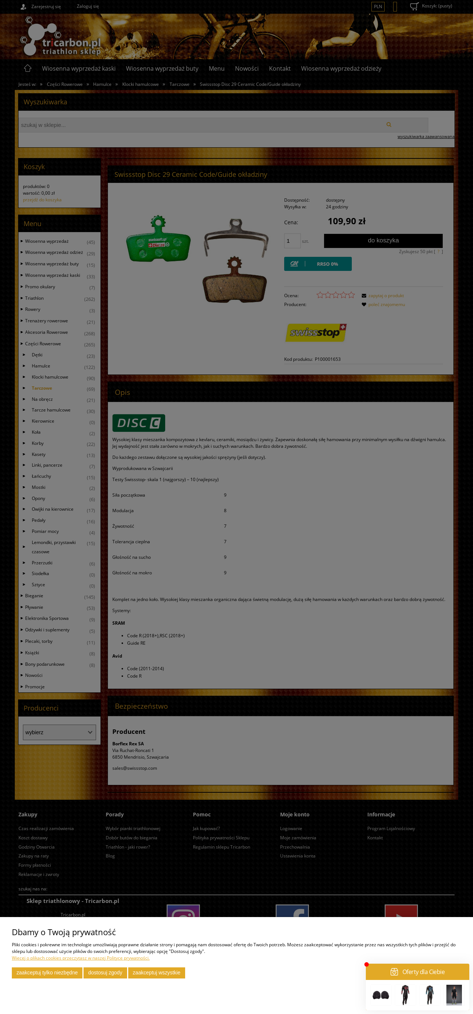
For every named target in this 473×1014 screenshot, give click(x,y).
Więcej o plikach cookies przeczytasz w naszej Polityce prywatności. (81, 958)
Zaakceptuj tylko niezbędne (47, 973)
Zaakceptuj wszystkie (156, 973)
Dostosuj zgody (105, 973)
